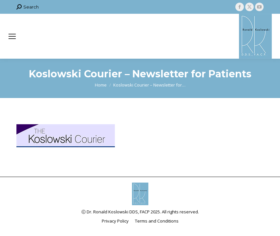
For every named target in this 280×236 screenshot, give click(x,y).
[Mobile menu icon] (12, 36)
